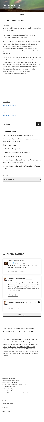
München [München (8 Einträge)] (5, 351)
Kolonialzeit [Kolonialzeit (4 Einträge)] (6, 349)
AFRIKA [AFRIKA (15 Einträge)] (5, 329)
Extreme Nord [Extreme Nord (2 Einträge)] (26, 344)
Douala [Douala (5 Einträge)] (10, 342)
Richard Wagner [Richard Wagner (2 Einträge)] (33, 351)
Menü (22, 14)
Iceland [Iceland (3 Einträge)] (5, 346)
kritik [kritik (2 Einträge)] (11, 349)
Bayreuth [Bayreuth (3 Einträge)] (17, 339)
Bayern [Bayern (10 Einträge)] (12, 339)
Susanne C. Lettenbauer (16, 278)
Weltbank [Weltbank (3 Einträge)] (36, 353)
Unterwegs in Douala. (9, 145)
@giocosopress (29, 278)
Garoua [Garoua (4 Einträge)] (33, 344)
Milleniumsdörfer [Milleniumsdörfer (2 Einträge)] (30, 349)
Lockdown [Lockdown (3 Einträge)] (17, 349)
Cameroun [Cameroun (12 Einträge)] (34, 339)
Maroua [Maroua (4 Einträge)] (22, 349)
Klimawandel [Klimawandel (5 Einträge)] (31, 346)
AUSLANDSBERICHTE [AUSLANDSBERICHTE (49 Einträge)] (22, 329)
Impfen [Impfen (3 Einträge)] (10, 346)
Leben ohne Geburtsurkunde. (12, 156)
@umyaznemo (18, 263)
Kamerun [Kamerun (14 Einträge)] (24, 346)
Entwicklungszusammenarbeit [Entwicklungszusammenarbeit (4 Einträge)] (31, 342)
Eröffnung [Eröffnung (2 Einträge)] (18, 344)
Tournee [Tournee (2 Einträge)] (21, 353)
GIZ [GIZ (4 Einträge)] (37, 344)
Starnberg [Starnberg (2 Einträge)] (5, 353)
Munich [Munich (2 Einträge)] (38, 349)
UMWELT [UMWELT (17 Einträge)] (31, 331)
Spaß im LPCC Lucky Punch (12, 149)
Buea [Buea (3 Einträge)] (21, 339)
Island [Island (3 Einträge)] (14, 346)
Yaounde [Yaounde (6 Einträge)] (5, 355)
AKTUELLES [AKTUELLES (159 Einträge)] (11, 329)
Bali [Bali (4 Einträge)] (8, 339)
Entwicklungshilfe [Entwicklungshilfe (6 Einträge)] (17, 342)
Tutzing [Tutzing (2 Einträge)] (31, 353)
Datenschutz (6, 411)
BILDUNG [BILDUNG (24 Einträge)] (32, 329)
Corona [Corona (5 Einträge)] (5, 342)
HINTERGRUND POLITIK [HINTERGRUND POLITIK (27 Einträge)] (10, 331)
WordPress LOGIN (7, 403)
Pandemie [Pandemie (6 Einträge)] (18, 351)
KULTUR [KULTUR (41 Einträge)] (20, 331)
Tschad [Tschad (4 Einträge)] (26, 353)
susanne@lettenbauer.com (9, 391)
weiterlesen (6, 102)
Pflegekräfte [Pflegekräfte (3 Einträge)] (24, 351)
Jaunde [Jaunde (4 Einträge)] (19, 346)
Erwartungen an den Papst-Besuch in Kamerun (18, 135)
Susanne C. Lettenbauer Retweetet (16, 260)
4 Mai (24, 263)
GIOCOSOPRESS (11, 5)
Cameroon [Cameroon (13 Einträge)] (27, 339)
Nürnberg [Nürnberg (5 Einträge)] (11, 351)
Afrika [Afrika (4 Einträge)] (4, 339)
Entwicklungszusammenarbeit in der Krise (16, 152)
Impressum (5, 407)
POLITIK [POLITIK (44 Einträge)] (25, 331)
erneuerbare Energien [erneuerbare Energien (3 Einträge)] (9, 344)
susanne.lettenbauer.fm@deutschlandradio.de (15, 393)
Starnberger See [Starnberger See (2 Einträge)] (13, 353)
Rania (10, 263)
